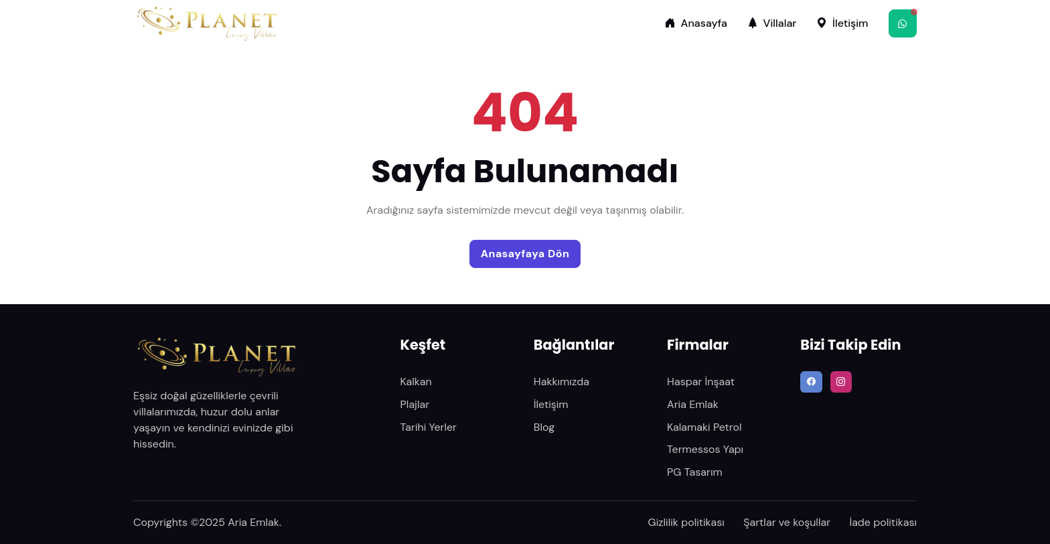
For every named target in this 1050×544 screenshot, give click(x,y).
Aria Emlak (693, 404)
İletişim (842, 23)
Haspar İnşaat (701, 382)
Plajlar (415, 404)
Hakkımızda (561, 382)
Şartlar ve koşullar (786, 522)
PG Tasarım (695, 472)
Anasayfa (696, 23)
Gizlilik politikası (686, 522)
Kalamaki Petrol (704, 427)
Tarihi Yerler (428, 427)
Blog (544, 427)
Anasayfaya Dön (525, 254)
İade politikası (883, 522)
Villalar (772, 23)
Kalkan (416, 382)
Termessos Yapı (705, 449)
